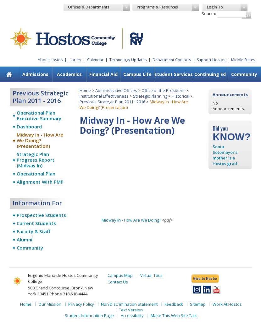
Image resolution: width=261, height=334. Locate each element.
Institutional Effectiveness (104, 96)
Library (75, 59)
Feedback (173, 304)
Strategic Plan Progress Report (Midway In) (35, 159)
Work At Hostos (227, 304)
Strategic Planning (150, 96)
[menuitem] (9, 74)
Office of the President (163, 90)
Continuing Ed (210, 74)
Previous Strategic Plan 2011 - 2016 (112, 102)
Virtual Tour (151, 275)
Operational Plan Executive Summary (39, 115)
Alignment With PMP (40, 182)
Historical (180, 96)
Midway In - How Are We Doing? (131, 220)
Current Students (36, 223)
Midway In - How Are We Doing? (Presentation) (40, 140)
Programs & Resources (168, 7)
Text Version (131, 310)
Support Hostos (211, 59)
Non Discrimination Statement (129, 304)
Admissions (35, 74)
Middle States (243, 59)
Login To (227, 7)
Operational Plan (36, 173)
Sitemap (198, 304)
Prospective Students (41, 215)
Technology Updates (128, 59)
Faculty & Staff (33, 231)
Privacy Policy (81, 304)
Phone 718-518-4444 (68, 294)
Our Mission (49, 304)
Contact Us (118, 282)
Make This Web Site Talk (174, 315)
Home (85, 90)
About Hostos (50, 59)
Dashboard (29, 126)
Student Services (173, 74)
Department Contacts (172, 59)
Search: (209, 13)
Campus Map (120, 275)
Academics (69, 74)
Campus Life (137, 74)
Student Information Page (89, 315)
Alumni (24, 239)
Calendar (95, 59)
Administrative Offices (116, 90)
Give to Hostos (205, 278)
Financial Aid (103, 74)
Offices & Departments (99, 7)
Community (244, 74)
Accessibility (132, 315)
